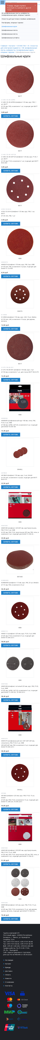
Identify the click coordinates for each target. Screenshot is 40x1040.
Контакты (8, 986)
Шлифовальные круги (9, 26)
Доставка (8, 971)
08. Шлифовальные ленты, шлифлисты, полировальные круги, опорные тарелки (20, 14)
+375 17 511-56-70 (26, 944)
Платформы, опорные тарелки (12, 23)
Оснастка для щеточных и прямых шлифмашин (19, 19)
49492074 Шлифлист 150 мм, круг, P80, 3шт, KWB (18, 264)
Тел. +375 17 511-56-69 (11, 944)
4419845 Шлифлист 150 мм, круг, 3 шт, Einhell (16, 475)
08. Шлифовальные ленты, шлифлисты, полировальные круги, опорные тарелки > (19, 50)
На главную (9, 960)
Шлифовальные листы (10, 34)
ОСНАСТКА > (22, 46)
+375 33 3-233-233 (26, 946)
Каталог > (13, 46)
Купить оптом (11, 116)
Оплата (8, 975)
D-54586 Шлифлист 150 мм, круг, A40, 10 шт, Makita (18, 317)
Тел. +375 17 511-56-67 (11, 942)
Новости (8, 978)
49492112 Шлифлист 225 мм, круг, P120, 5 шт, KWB (18, 634)
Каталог (8, 964)
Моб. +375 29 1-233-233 (11, 946)
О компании (9, 982)
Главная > (5, 46)
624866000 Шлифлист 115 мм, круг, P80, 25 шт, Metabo (20, 583)
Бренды (8, 967)
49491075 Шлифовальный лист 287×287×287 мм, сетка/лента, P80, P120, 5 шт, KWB (18, 742)
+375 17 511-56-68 (26, 942)
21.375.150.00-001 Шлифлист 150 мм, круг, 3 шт (17, 370)
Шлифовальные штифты (10, 38)
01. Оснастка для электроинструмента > (19, 47)
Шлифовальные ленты (10, 30)
